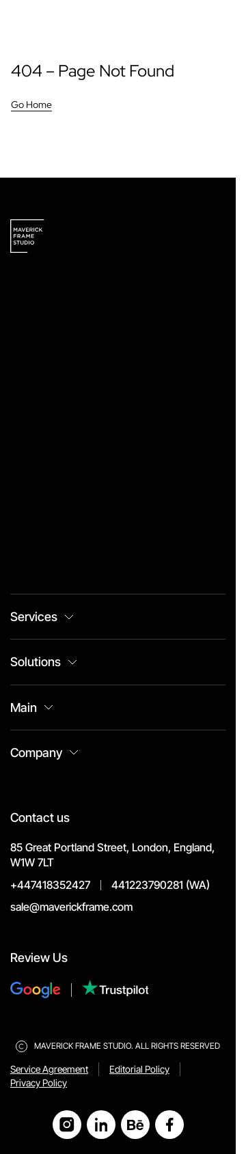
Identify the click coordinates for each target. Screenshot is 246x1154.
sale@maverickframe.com (71, 906)
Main (23, 707)
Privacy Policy (38, 1082)
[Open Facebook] (169, 1124)
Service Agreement (49, 1069)
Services (33, 616)
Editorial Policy (139, 1069)
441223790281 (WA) (160, 885)
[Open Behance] (135, 1124)
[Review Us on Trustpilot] (115, 990)
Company (36, 752)
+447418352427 (50, 885)
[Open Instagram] (67, 1124)
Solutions (35, 662)
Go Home (31, 104)
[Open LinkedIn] (101, 1124)
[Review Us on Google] (46, 990)
